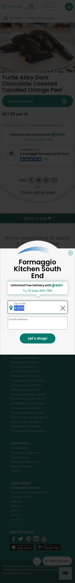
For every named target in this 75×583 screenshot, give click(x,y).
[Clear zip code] (63, 307)
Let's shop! (37, 338)
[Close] (70, 253)
